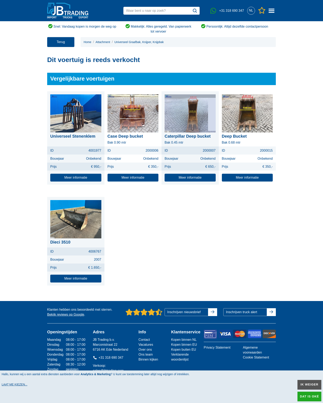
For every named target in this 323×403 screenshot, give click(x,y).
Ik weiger (309, 384)
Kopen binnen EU (184, 344)
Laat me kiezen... (14, 384)
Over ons (145, 349)
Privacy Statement (217, 347)
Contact (144, 339)
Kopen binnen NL (184, 339)
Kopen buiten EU (183, 349)
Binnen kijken (148, 359)
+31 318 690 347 (108, 357)
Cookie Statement (256, 357)
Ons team (145, 354)
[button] (251, 10)
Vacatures (145, 344)
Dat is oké (309, 396)
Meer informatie (75, 177)
